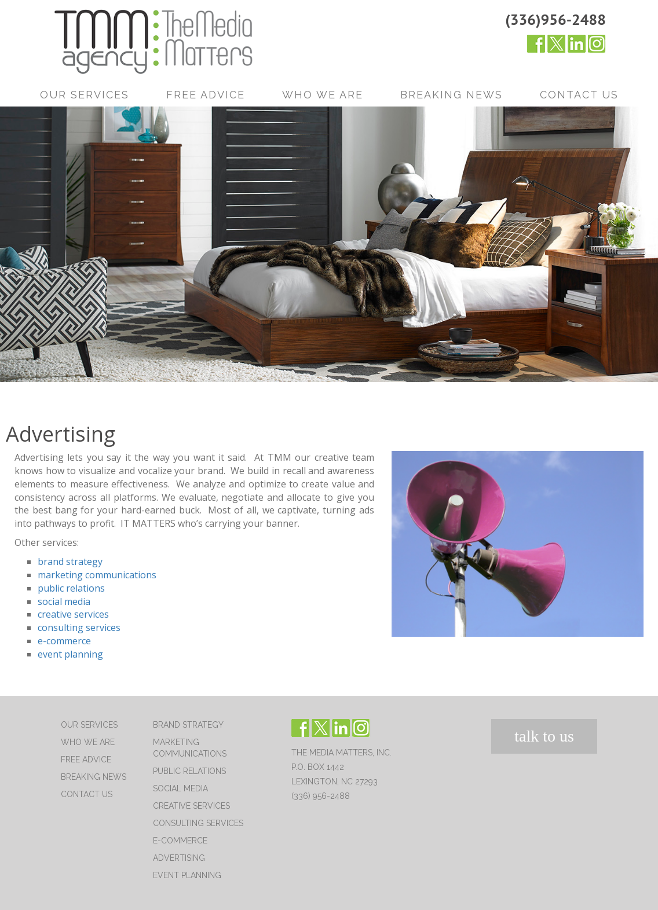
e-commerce (64, 640)
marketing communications (97, 574)
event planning (70, 654)
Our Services (84, 95)
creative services (73, 614)
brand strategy (70, 561)
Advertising (179, 858)
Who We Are (322, 95)
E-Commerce (180, 840)
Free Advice (205, 95)
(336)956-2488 (555, 19)
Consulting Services (198, 823)
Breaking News (451, 95)
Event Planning (187, 875)
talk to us (544, 736)
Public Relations (189, 771)
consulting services (79, 627)
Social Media (180, 788)
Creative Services (191, 805)
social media (64, 601)
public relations (71, 588)
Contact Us (579, 95)
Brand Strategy (188, 724)
